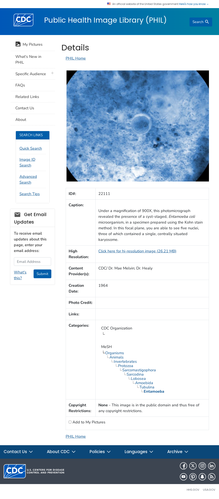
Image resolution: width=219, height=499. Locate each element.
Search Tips (29, 193)
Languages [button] (139, 452)
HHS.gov (193, 490)
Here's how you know (194, 4)
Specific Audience (30, 73)
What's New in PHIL (28, 59)
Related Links (27, 96)
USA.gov (209, 490)
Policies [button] (100, 452)
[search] (200, 22)
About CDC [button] (61, 452)
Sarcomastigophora (139, 370)
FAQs (20, 85)
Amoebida (144, 382)
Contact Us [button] (18, 452)
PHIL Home (76, 58)
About (20, 119)
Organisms (114, 353)
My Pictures (29, 44)
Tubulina (146, 387)
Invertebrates (125, 361)
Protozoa (125, 365)
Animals (117, 357)
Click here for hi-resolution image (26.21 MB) (137, 251)
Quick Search (30, 148)
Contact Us (24, 108)
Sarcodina (135, 374)
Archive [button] (178, 452)
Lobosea (138, 378)
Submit (42, 273)
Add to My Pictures (88, 422)
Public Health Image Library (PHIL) (105, 20)
